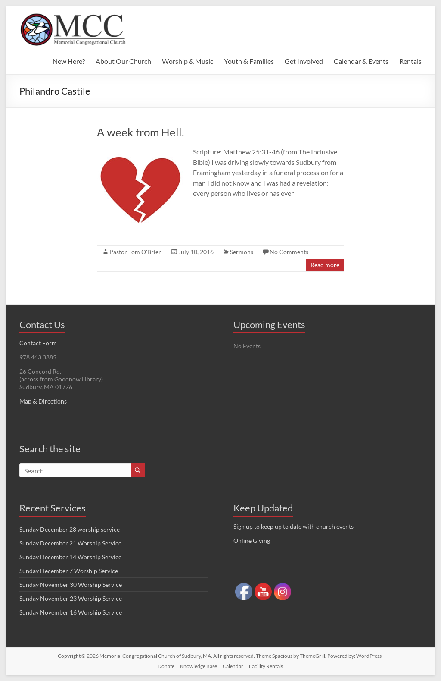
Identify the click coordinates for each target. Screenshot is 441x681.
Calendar (233, 666)
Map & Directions (43, 401)
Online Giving (251, 540)
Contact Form (38, 343)
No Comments (289, 251)
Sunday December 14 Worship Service (70, 557)
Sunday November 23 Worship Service (70, 598)
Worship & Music (187, 61)
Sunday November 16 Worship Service (70, 612)
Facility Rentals (266, 666)
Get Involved (304, 61)
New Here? (69, 61)
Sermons (241, 251)
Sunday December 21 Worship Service (70, 543)
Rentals (410, 61)
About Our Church (123, 61)
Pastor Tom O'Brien (135, 251)
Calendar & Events (361, 61)
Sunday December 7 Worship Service (68, 570)
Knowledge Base (198, 666)
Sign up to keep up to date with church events (293, 526)
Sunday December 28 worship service (69, 529)
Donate (166, 666)
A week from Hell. (140, 132)
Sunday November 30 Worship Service (70, 584)
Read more (325, 264)
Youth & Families (249, 61)
